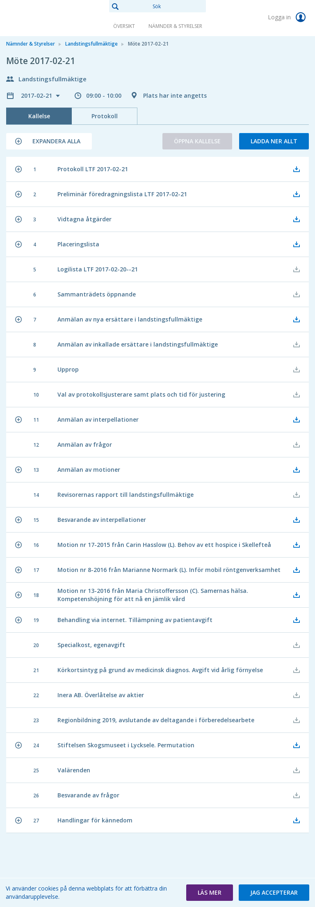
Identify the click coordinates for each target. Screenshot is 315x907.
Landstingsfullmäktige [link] (91, 43)
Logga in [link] (288, 17)
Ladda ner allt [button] (274, 141)
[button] (49, 141)
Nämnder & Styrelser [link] (175, 26)
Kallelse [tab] (39, 116)
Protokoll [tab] (104, 116)
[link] (47, 18)
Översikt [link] (124, 26)
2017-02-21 (37, 95)
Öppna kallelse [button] (197, 141)
